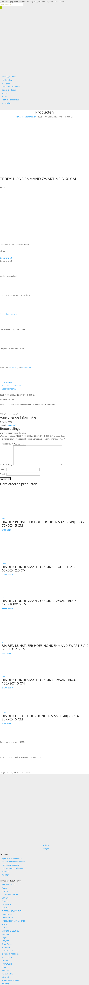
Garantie (5, 823)
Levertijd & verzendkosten (12, 819)
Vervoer (5, 93)
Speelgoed (6, 83)
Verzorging (6, 103)
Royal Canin (6, 895)
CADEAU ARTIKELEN (10, 846)
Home (18, 117)
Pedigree (5, 892)
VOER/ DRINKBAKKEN (11, 932)
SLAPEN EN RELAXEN (10, 902)
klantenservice (11, 265)
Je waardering (6, 395)
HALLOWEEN (7, 865)
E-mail (3, 425)
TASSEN (5, 912)
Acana (4, 839)
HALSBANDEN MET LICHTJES (13, 872)
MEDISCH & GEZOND (10, 882)
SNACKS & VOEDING (10, 905)
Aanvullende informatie (11, 337)
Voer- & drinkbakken (10, 100)
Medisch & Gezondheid (11, 86)
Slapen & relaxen (9, 90)
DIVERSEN (6, 859)
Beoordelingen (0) (9, 340)
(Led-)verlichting (8, 836)
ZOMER (5, 938)
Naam (3, 420)
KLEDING (5, 879)
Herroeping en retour (10, 816)
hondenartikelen (29, 117)
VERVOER (5, 922)
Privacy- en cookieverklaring (13, 813)
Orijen (4, 889)
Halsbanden (7, 80)
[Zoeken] (1, 7)
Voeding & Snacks (9, 76)
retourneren (26, 319)
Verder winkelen (27, 978)
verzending (13, 319)
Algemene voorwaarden (12, 809)
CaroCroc (5, 849)
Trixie (4, 918)
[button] (6, 209)
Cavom (5, 852)
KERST (4, 875)
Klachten (5, 826)
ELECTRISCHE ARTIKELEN (12, 862)
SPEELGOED (7, 908)
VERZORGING (7, 925)
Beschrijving (7, 333)
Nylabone (6, 885)
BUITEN (5, 842)
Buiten (4, 96)
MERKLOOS (12, 376)
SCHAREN (6, 898)
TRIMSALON (7, 915)
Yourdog (5, 935)
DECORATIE (6, 856)
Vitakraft (5, 928)
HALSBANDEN (7, 869)
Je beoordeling (6, 416)
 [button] (12, 481)
